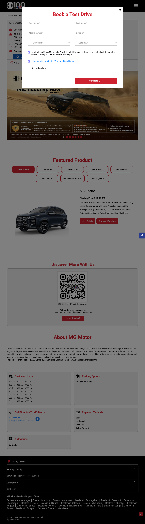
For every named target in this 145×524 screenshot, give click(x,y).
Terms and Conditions (64, 61)
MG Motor (49, 61)
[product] (49, 43)
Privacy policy (37, 61)
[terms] (29, 61)
